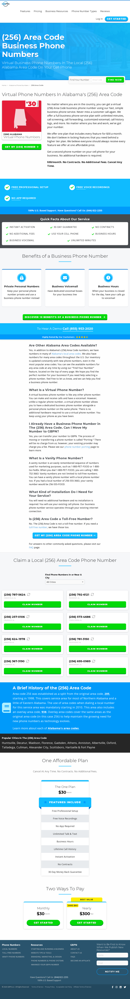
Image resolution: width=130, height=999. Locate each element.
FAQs (73, 956)
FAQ (31, 547)
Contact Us (76, 953)
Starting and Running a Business (47, 949)
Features (25, 11)
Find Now (115, 80)
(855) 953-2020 (81, 328)
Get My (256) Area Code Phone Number (65, 535)
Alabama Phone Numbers (19, 85)
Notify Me (112, 971)
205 (106, 694)
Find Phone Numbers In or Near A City (63, 576)
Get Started (116, 19)
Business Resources (56, 11)
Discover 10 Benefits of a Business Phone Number (65, 317)
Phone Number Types (84, 11)
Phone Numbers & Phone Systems (47, 960)
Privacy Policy (50, 987)
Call (78, 328)
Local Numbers (9, 949)
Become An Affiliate (80, 960)
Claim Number (32, 604)
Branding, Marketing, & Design (46, 956)
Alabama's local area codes (66, 353)
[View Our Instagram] (116, 987)
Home (5, 85)
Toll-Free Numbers (11, 953)
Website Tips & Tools (41, 953)
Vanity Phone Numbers (13, 956)
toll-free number (38, 527)
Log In (99, 19)
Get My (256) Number (21, 147)
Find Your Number (79, 80)
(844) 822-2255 (94, 210)
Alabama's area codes (63, 728)
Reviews (105, 11)
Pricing (38, 11)
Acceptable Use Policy (64, 987)
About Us (75, 949)
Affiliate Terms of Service (82, 987)
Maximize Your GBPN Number (45, 964)
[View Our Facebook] (112, 987)
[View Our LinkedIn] (120, 987)
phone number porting (77, 446)
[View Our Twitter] (124, 987)
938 (44, 712)
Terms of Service (37, 987)
